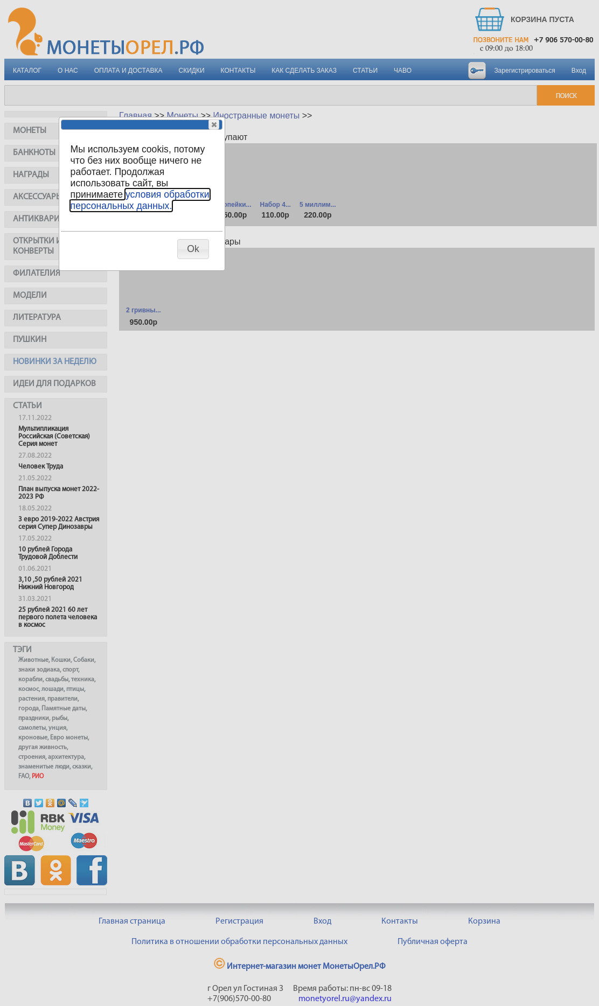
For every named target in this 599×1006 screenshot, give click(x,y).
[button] (213, 124)
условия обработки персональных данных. (140, 200)
